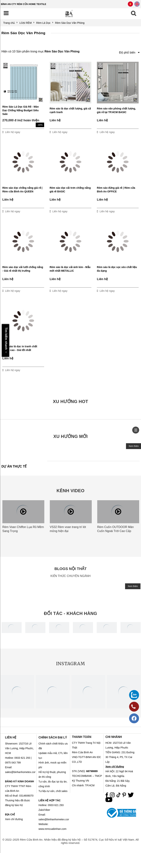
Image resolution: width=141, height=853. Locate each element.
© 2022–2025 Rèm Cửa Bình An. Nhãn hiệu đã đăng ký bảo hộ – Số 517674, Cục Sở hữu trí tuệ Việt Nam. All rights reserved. (70, 841)
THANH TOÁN (81, 736)
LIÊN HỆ (10, 737)
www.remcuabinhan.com (52, 828)
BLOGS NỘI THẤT (70, 569)
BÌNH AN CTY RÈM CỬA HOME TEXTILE (23, 4)
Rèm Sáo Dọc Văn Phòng (23, 33)
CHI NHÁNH (113, 736)
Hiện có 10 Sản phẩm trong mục (40, 51)
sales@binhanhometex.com (54, 819)
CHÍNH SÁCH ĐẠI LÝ (52, 737)
